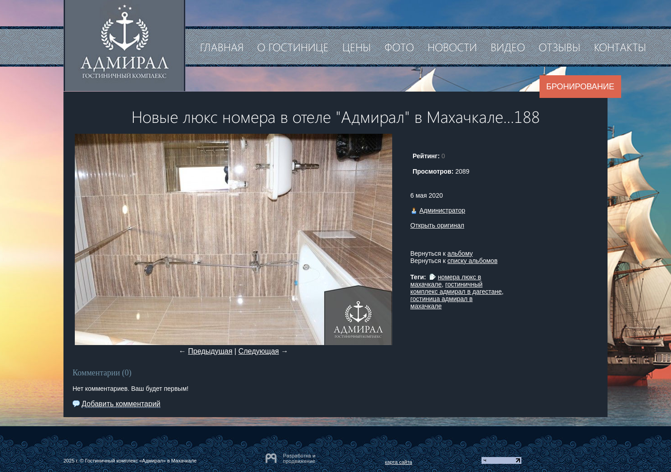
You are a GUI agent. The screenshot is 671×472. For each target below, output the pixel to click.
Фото (399, 46)
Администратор (442, 210)
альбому (460, 253)
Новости (452, 46)
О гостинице (293, 46)
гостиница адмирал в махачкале (441, 302)
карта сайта (398, 462)
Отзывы (559, 46)
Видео (508, 46)
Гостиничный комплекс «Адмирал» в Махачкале (140, 460)
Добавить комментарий (121, 404)
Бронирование (580, 86)
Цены (356, 46)
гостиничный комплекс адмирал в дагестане (456, 288)
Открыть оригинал (437, 225)
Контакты (620, 46)
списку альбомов (472, 260)
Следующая (258, 351)
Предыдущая (210, 351)
